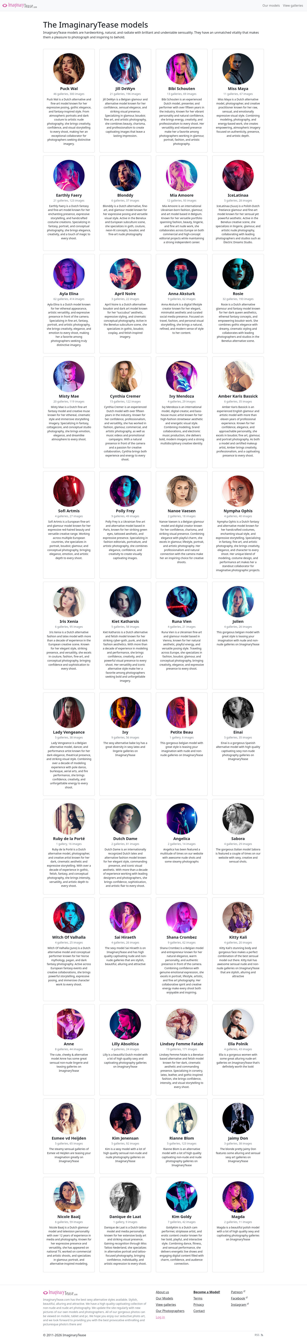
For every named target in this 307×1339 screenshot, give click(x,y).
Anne (69, 1044)
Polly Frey (125, 511)
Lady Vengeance (69, 732)
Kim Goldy (182, 1216)
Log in (160, 1317)
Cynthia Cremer (125, 396)
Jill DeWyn (125, 88)
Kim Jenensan (125, 1138)
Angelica (181, 838)
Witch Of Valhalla (69, 937)
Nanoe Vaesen (182, 511)
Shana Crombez (182, 937)
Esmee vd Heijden (69, 1138)
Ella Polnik (238, 1044)
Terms (197, 1298)
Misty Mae (69, 396)
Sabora (238, 838)
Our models (271, 5)
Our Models (164, 1298)
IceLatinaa (238, 195)
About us (162, 1292)
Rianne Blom (181, 1138)
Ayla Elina (69, 293)
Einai (238, 732)
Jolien (238, 621)
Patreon (237, 1292)
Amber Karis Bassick (238, 396)
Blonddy (125, 195)
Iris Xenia (69, 621)
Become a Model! (206, 1292)
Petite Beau (181, 732)
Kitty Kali (238, 937)
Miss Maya (238, 88)
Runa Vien (181, 621)
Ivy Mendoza (181, 396)
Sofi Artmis (68, 511)
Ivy (125, 732)
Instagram (238, 1304)
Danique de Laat (125, 1216)
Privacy (198, 1304)
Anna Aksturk (181, 293)
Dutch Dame (125, 838)
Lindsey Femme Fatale (181, 1044)
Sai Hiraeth (125, 937)
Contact (199, 1311)
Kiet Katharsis (125, 621)
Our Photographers (170, 1311)
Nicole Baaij (68, 1216)
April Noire (125, 293)
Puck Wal (69, 88)
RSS (259, 1335)
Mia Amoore (182, 195)
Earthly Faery (69, 195)
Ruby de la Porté (69, 838)
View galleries (293, 5)
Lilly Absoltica (125, 1044)
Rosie (238, 293)
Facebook (238, 1298)
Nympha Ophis (238, 511)
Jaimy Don (238, 1138)
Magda (238, 1216)
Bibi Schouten (181, 88)
